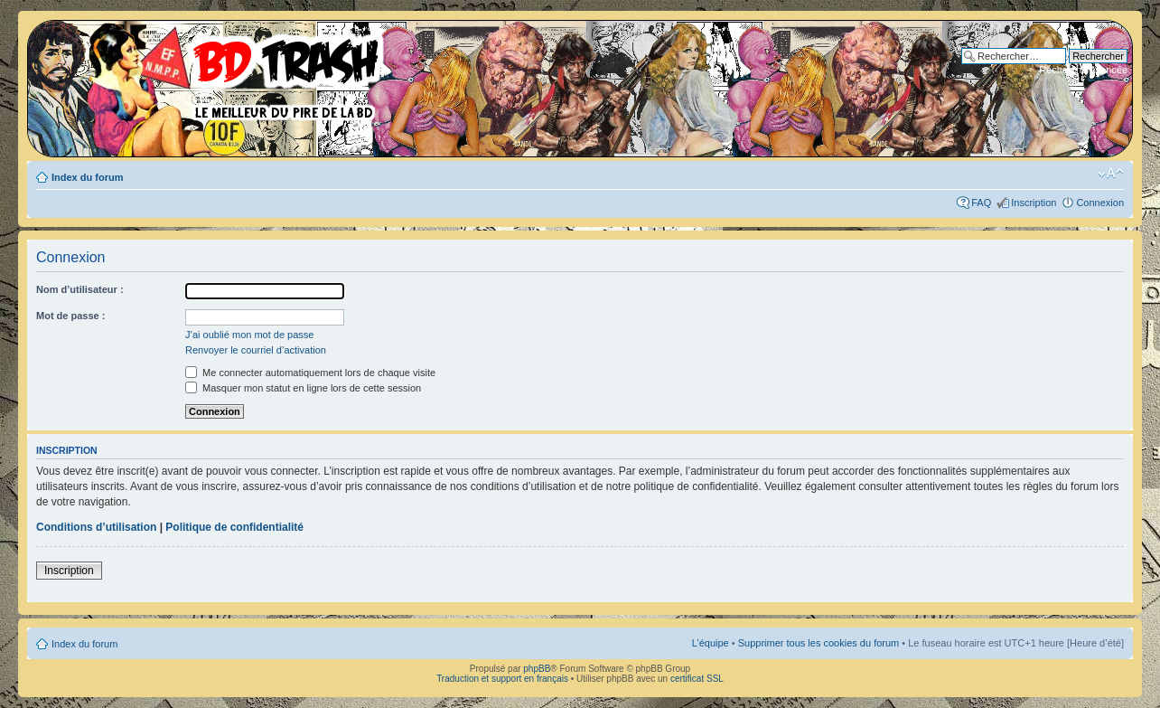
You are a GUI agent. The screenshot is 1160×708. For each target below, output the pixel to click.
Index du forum (87, 177)
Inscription (1033, 202)
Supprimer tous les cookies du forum (819, 642)
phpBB (536, 669)
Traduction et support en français (502, 679)
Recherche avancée (1083, 69)
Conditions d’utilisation (96, 527)
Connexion (1100, 202)
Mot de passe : (70, 315)
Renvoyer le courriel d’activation (255, 350)
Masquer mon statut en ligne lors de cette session (303, 387)
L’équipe (710, 642)
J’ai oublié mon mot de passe (249, 334)
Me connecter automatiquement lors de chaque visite (310, 372)
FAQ (981, 202)
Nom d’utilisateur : (80, 289)
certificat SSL (697, 679)
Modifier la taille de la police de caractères (1111, 173)
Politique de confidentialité (234, 527)
